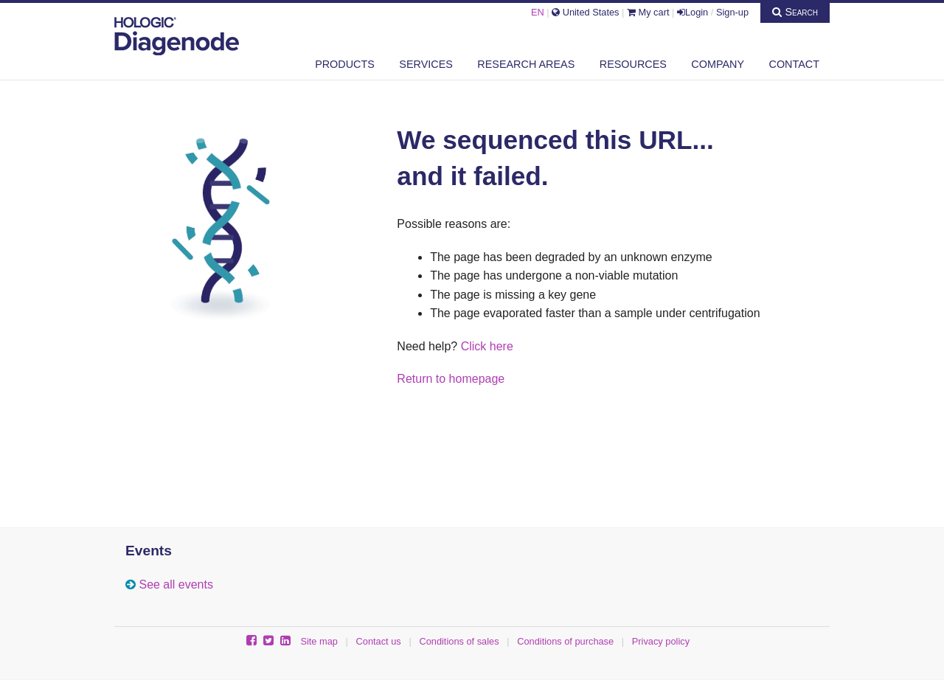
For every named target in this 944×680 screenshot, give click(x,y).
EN (537, 12)
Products (345, 64)
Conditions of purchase (565, 641)
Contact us (378, 641)
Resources (633, 64)
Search (795, 12)
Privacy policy (661, 641)
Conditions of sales (459, 641)
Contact (794, 64)
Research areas (526, 64)
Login (692, 12)
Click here (487, 346)
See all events (176, 584)
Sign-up (732, 12)
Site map (319, 641)
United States (585, 12)
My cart (648, 12)
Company (717, 64)
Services (426, 64)
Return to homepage (450, 378)
